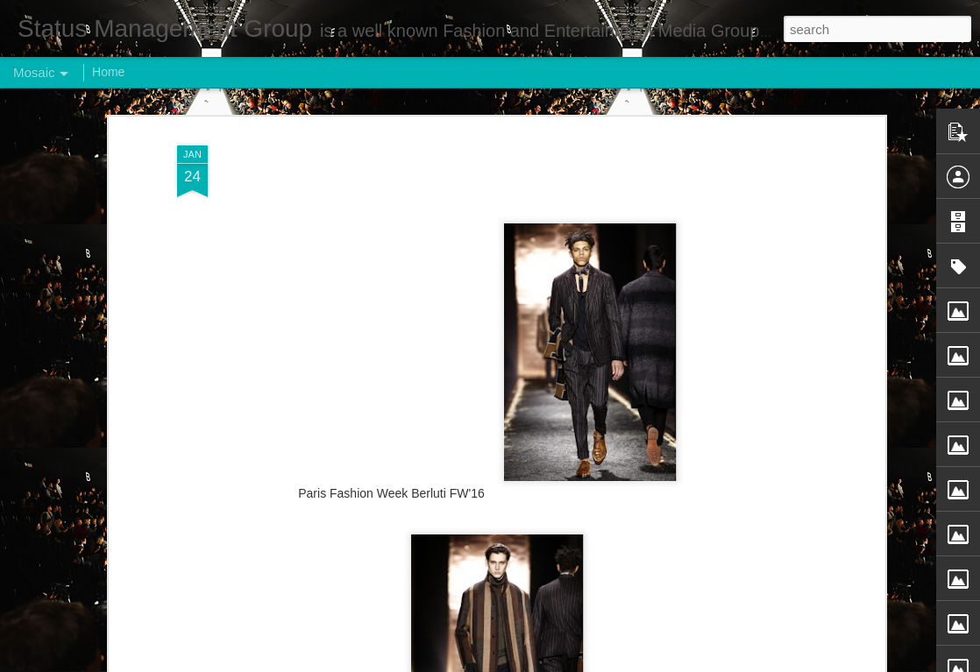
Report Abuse (596, 662)
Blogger (545, 662)
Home (108, 72)
